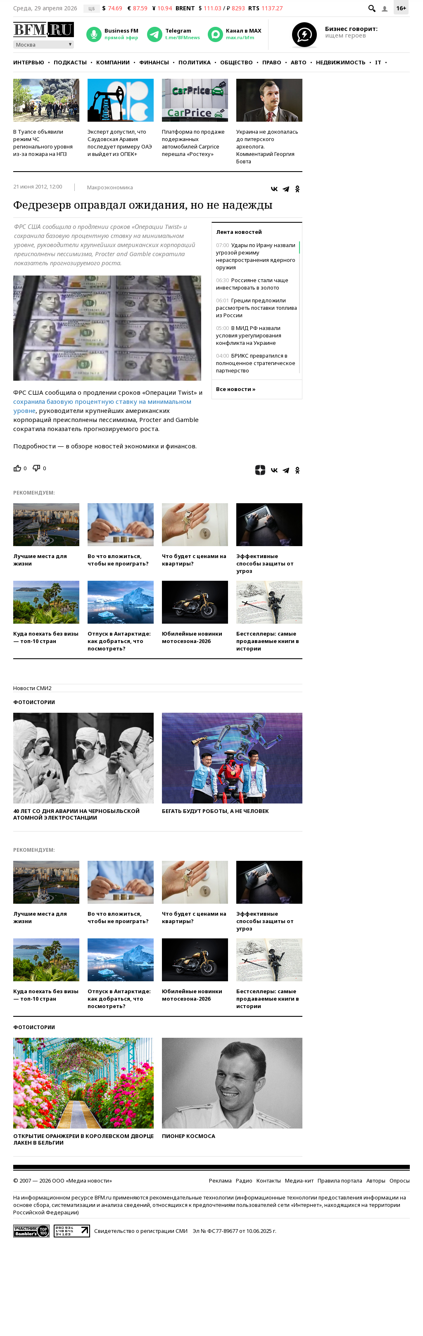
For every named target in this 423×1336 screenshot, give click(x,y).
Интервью (28, 62)
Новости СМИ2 (32, 688)
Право (271, 62)
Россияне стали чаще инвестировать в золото (252, 283)
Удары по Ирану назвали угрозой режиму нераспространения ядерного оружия (255, 256)
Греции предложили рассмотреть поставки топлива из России (256, 308)
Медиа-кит (299, 1180)
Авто (299, 62)
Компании (113, 62)
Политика (194, 62)
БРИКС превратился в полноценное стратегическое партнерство (255, 363)
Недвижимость (341, 62)
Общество (236, 62)
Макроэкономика (110, 187)
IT (378, 62)
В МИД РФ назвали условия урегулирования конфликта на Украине (248, 335)
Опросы (400, 1180)
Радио (244, 1180)
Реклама (220, 1180)
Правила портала (340, 1180)
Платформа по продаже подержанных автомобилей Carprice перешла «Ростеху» (193, 143)
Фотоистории (34, 702)
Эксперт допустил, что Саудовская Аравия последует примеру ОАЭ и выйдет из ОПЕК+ (120, 143)
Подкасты (70, 62)
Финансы (154, 62)
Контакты (269, 1180)
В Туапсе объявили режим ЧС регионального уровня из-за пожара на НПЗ (43, 143)
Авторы (375, 1180)
